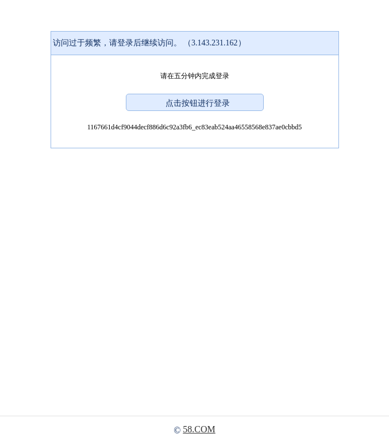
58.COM (199, 429)
